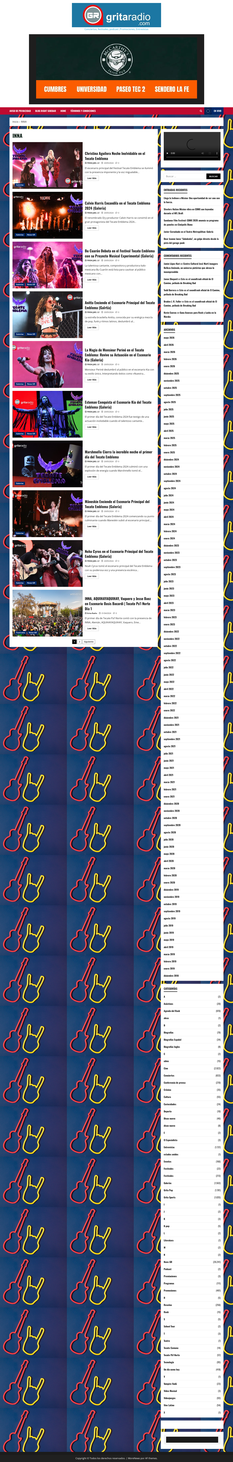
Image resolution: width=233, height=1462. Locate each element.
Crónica (167, 1090)
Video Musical (170, 1391)
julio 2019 (168, 925)
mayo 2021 (169, 768)
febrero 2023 (170, 617)
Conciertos (169, 1075)
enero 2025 (169, 452)
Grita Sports (169, 1197)
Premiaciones (170, 1276)
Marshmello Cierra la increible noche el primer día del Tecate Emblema (47, 464)
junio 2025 (169, 416)
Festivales (20, 632)
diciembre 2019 (171, 889)
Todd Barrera (170, 290)
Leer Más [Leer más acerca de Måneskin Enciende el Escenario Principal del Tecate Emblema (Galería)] (93, 527)
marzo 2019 (169, 954)
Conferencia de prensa (174, 1082)
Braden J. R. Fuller (172, 301)
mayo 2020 (169, 854)
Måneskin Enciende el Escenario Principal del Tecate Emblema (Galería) (47, 513)
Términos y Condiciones (83, 111)
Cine (166, 1068)
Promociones (170, 1290)
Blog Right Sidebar (45, 111)
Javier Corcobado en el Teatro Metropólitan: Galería (188, 231)
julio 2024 (168, 495)
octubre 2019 (170, 904)
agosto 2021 (169, 746)
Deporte (168, 1111)
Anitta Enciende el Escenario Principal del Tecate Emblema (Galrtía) (47, 314)
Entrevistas (169, 1147)
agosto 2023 (170, 574)
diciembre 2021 (171, 717)
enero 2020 (169, 882)
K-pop (166, 1226)
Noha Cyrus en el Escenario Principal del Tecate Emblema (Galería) (47, 563)
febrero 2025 (170, 445)
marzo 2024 (169, 524)
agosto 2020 (170, 832)
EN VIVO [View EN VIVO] (212, 111)
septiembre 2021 (172, 739)
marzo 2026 (169, 352)
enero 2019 (169, 968)
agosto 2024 (170, 488)
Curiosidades (170, 1104)
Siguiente (88, 641)
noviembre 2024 (172, 466)
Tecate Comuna (171, 1348)
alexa (166, 1018)
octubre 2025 (170, 388)
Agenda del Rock (172, 1011)
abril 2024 (169, 517)
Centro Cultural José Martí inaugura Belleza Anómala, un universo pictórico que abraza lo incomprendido (191, 267)
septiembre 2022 (172, 653)
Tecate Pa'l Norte (172, 1355)
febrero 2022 (170, 703)
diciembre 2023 (171, 545)
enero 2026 (169, 366)
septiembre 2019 (172, 911)
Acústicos (168, 1004)
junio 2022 (169, 674)
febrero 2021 (170, 789)
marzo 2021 (169, 782)
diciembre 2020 (171, 803)
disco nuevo (169, 1125)
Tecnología (169, 1362)
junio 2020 (169, 846)
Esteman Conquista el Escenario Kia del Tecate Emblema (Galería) (47, 414)
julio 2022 (168, 667)
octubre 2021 (170, 732)
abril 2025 (169, 431)
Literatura (168, 1240)
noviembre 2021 (171, 725)
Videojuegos (169, 1398)
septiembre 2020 (172, 825)
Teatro (167, 1341)
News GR (31, 234)
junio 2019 (169, 932)
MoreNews (134, 1458)
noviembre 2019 (171, 897)
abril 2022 (169, 689)
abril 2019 (168, 947)
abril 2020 (169, 861)
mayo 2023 (169, 595)
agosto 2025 (170, 402)
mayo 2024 (169, 509)
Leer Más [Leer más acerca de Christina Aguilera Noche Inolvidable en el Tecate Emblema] (93, 179)
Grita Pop (168, 1190)
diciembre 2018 (171, 975)
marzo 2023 (169, 610)
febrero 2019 (170, 961)
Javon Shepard (171, 279)
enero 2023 (169, 624)
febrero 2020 (170, 875)
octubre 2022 (170, 646)
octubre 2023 (170, 560)
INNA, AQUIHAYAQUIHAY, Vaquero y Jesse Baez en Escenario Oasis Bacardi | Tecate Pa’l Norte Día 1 (47, 613)
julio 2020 (169, 839)
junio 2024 (169, 502)
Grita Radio (92, 613)
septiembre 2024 (172, 481)
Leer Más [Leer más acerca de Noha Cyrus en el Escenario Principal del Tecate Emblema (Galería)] (93, 577)
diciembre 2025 (171, 373)
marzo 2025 (169, 438)
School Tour (169, 1326)
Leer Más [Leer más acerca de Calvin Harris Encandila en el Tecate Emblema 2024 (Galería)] (93, 228)
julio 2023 (168, 581)
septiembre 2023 (172, 567)
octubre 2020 (170, 818)
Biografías (168, 1032)
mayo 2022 (169, 682)
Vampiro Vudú (170, 1384)
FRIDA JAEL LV (93, 163)
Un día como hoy (172, 1369)
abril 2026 (169, 345)
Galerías (19, 185)
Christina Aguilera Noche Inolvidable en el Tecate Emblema (47, 165)
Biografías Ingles (172, 1047)
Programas (169, 1283)
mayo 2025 (169, 423)
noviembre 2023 (172, 552)
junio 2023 (169, 588)
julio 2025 (168, 409)
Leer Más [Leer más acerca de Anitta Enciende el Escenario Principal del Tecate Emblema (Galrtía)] (93, 328)
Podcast (167, 1269)
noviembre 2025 (172, 380)
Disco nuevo (169, 1118)
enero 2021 (169, 796)
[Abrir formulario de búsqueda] (201, 111)
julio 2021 (168, 753)
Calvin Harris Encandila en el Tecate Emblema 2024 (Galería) (47, 215)
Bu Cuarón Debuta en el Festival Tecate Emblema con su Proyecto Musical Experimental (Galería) (47, 265)
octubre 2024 (170, 474)
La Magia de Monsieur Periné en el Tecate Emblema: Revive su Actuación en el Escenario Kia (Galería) (47, 364)
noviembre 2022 (172, 639)
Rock (166, 1312)
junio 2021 (169, 760)
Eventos (167, 1161)
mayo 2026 (169, 337)
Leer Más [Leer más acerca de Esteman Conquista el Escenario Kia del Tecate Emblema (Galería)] (93, 427)
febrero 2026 (170, 359)
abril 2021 (168, 775)
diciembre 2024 (171, 459)
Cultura (167, 1097)
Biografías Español (172, 1039)
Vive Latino (169, 1405)
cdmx (166, 1061)
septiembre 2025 (172, 395)
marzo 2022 (169, 696)
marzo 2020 (169, 868)
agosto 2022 (170, 660)
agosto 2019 (170, 918)
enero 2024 (169, 538)
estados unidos (171, 1154)
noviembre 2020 (172, 811)
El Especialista (170, 1140)
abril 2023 (169, 603)
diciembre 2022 (171, 631)
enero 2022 (169, 710)
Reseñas (168, 1305)
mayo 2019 (169, 940)
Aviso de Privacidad (20, 111)
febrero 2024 (170, 531)
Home (63, 111)
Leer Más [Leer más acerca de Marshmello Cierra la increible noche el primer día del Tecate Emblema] (93, 477)
